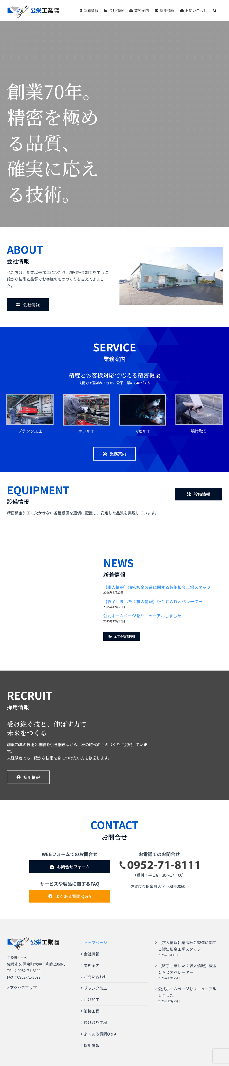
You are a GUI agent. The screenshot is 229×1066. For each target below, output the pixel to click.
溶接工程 (91, 1011)
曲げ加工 (91, 999)
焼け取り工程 (95, 1022)
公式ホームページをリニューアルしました (142, 616)
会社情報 (91, 954)
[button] (214, 10)
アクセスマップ (23, 987)
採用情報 (91, 1045)
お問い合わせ (95, 976)
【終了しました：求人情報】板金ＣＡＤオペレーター (152, 601)
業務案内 (91, 965)
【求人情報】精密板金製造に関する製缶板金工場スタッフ (157, 587)
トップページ (95, 942)
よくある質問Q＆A (100, 1034)
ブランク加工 (95, 988)
